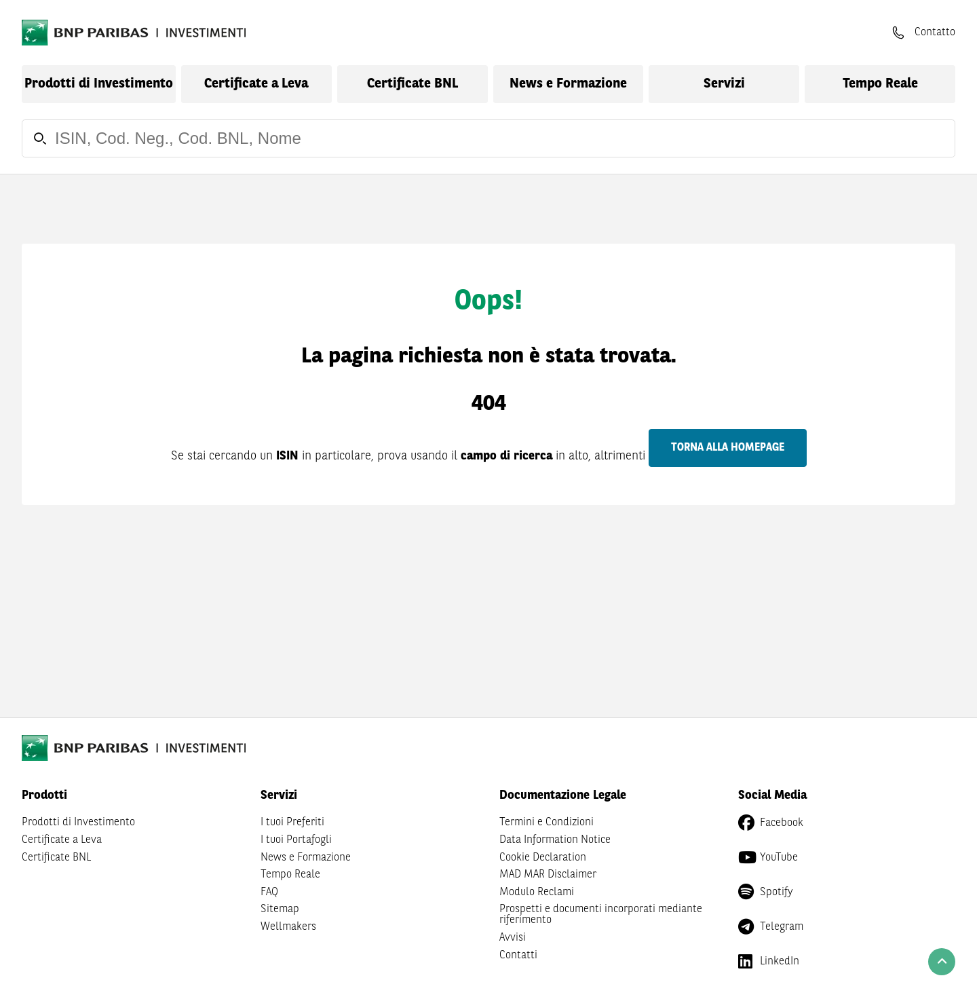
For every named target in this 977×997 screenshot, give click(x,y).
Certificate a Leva (256, 84)
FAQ (269, 892)
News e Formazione (568, 84)
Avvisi (512, 938)
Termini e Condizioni (546, 822)
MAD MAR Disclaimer (547, 874)
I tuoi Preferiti (292, 822)
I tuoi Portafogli (296, 840)
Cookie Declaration (542, 857)
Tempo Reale (880, 84)
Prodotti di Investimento (98, 84)
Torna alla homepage (727, 448)
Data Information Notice (555, 840)
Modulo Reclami (536, 892)
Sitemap (280, 909)
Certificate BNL (412, 84)
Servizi (724, 84)
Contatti (518, 955)
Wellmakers (288, 927)
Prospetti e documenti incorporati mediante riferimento (600, 915)
